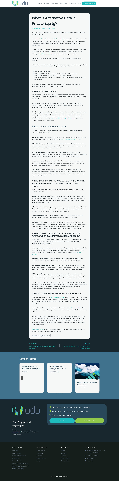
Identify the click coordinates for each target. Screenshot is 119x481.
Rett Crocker (36, 28)
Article (53, 28)
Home (40, 3)
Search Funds (16, 461)
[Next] (97, 378)
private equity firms (57, 297)
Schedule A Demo (18, 468)
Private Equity (46, 335)
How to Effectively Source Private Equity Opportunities (75, 345)
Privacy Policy (65, 458)
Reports (39, 456)
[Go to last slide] (22, 378)
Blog (38, 461)
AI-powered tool (76, 308)
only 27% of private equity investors (62, 118)
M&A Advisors (16, 458)
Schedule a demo (37, 329)
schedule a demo (89, 3)
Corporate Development (20, 466)
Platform (46, 3)
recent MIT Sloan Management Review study (48, 39)
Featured (40, 453)
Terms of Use (65, 461)
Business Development (20, 463)
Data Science (36, 335)
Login (79, 3)
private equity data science (69, 139)
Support (63, 456)
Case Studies (41, 450)
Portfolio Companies (19, 456)
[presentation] (87, 371)
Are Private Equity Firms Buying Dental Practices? (43, 345)
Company (73, 3)
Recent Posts (41, 458)
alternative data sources (46, 54)
